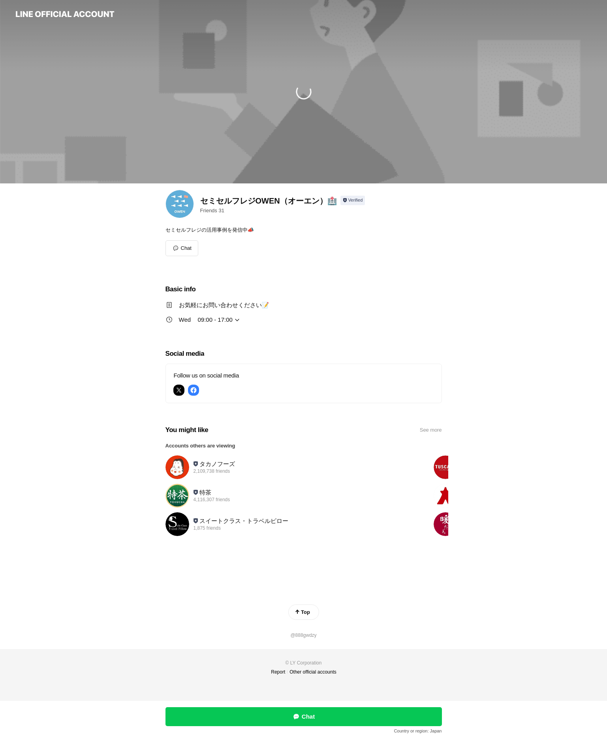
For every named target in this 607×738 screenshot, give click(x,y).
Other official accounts (312, 672)
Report (278, 672)
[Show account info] (352, 200)
